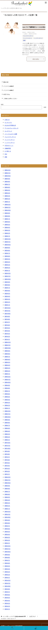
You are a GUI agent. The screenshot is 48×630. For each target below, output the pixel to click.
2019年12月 (7, 377)
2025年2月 (7, 199)
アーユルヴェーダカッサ (11, 128)
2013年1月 (7, 609)
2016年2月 (7, 506)
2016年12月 (7, 477)
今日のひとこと (9, 145)
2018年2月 (7, 437)
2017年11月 (7, 445)
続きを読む (38, 59)
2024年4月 (7, 227)
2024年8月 (7, 216)
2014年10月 (8, 552)
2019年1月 (7, 408)
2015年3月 (7, 537)
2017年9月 (7, 451)
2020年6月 (7, 359)
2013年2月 (7, 606)
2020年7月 (7, 356)
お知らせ (7, 119)
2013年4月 (7, 600)
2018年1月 (7, 440)
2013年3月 (7, 603)
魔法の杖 (5, 82)
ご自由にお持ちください (10, 98)
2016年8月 (7, 488)
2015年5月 (7, 531)
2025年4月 (7, 193)
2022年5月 (7, 293)
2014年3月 (7, 572)
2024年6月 (7, 222)
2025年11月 (7, 173)
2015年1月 (7, 543)
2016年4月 (7, 500)
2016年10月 (8, 483)
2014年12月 (7, 546)
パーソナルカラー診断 (11, 134)
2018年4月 (7, 431)
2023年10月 (8, 245)
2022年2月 (7, 302)
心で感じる (8, 151)
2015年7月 (7, 526)
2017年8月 (7, 454)
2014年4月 (7, 569)
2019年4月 (7, 400)
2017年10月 (7, 448)
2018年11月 (7, 414)
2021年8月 (7, 319)
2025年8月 (7, 181)
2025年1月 (7, 202)
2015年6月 (7, 529)
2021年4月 (7, 331)
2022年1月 (7, 305)
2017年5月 (7, 463)
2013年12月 (7, 580)
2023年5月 (7, 259)
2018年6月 (7, 428)
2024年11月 (7, 207)
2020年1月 (7, 374)
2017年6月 (7, 460)
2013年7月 (7, 592)
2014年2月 (7, 575)
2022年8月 (7, 285)
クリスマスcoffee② (8, 86)
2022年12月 (8, 273)
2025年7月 (7, 184)
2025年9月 (7, 179)
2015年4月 (7, 534)
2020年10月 (8, 348)
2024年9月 (7, 213)
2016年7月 (7, 491)
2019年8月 (7, 388)
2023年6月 (7, 256)
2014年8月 (7, 557)
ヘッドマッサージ (38, 38)
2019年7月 (7, 391)
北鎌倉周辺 (8, 148)
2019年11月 (7, 379)
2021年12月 (7, 308)
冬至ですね (6, 94)
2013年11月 (7, 583)
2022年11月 (7, 276)
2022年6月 (7, 290)
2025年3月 (7, 196)
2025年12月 (8, 170)
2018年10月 (8, 417)
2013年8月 (7, 589)
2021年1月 (7, 339)
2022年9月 (7, 282)
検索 (2, 104)
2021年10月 (7, 313)
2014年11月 (7, 549)
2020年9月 (7, 351)
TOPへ (35, 628)
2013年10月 (7, 586)
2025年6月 (7, 187)
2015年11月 (7, 514)
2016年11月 (7, 480)
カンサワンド (8, 131)
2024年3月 (7, 230)
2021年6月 (7, 325)
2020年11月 (7, 345)
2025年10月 (8, 176)
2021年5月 (7, 328)
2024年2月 (7, 233)
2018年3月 (7, 434)
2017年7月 (7, 457)
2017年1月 (7, 474)
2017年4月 (7, 466)
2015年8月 (7, 523)
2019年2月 (7, 405)
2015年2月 (7, 540)
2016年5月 (7, 497)
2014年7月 (7, 560)
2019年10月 (8, 382)
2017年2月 (7, 471)
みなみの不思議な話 (10, 125)
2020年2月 (7, 371)
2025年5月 (7, 190)
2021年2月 (7, 336)
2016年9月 (7, 486)
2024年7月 (7, 219)
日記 (6, 154)
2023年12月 (8, 239)
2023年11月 (7, 242)
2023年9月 (7, 247)
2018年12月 (7, 411)
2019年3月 (7, 402)
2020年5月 (7, 362)
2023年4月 (7, 262)
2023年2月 (7, 268)
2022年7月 (7, 288)
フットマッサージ (27, 38)
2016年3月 (7, 503)
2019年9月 (7, 385)
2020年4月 (7, 365)
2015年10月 (7, 517)
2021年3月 (7, 333)
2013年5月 (7, 597)
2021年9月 (7, 316)
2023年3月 (7, 265)
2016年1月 (7, 509)
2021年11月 (7, 311)
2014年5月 (7, 566)
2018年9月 (7, 420)
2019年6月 (7, 394)
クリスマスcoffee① (8, 90)
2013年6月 (7, 595)
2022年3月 (7, 299)
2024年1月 (7, 236)
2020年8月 (7, 354)
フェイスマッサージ (28, 36)
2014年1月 (7, 577)
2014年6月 (7, 563)
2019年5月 (7, 397)
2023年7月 (7, 253)
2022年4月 (7, 296)
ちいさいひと (8, 122)
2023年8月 (7, 250)
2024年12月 (8, 204)
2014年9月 (7, 554)
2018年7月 (7, 425)
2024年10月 (8, 210)
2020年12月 (8, 342)
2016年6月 (7, 494)
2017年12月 (7, 443)
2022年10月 (8, 279)
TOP (14, 616)
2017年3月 (7, 468)
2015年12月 (7, 511)
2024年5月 (7, 224)
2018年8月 (7, 422)
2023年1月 (7, 270)
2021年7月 (7, 322)
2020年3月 (7, 368)
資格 (24, 40)
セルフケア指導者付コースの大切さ (34, 27)
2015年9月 (7, 520)
